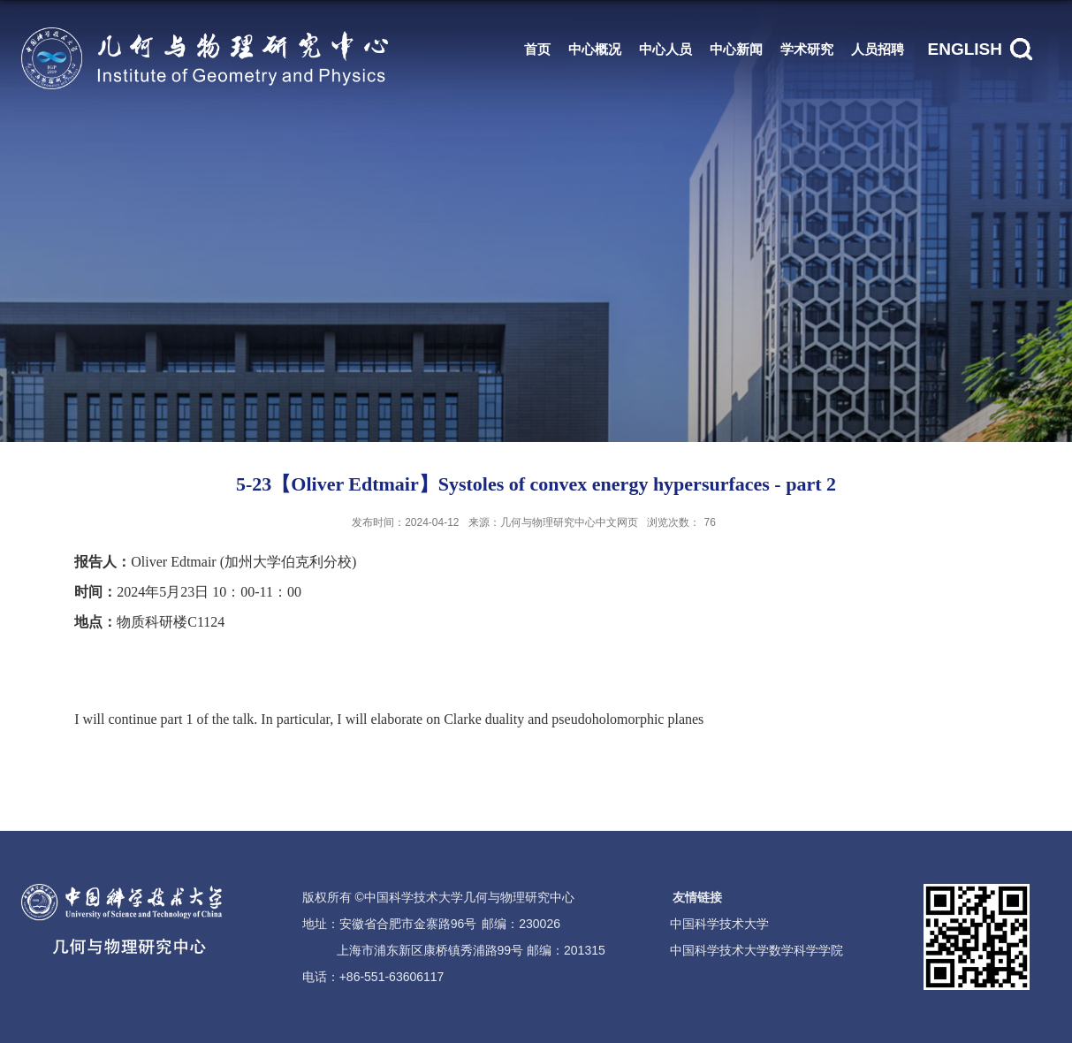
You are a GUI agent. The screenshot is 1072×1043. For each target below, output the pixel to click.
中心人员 (665, 49)
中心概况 (594, 49)
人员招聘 (877, 49)
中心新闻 (736, 49)
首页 (537, 49)
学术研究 (806, 49)
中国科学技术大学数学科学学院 (756, 950)
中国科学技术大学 (719, 924)
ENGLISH (965, 49)
